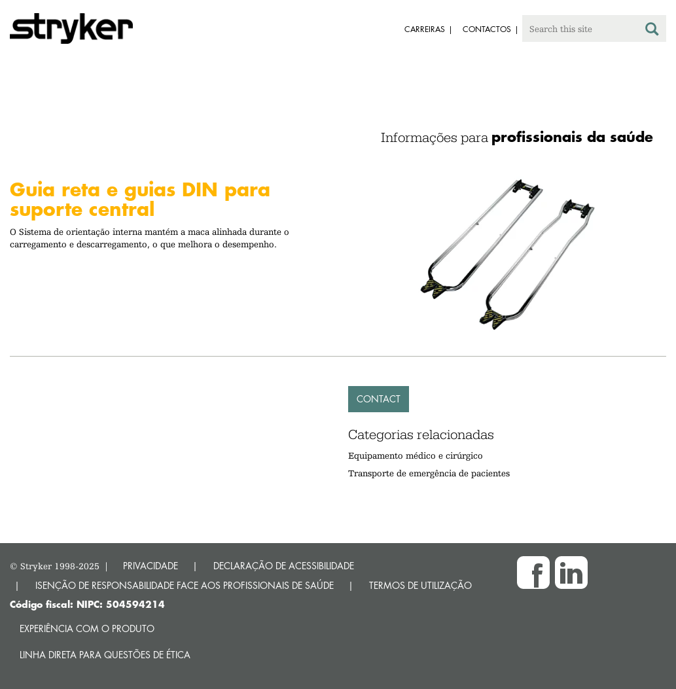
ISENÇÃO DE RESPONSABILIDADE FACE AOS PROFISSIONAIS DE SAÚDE (184, 585)
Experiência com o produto (87, 628)
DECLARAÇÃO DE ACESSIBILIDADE (283, 565)
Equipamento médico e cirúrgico (415, 455)
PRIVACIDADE (150, 565)
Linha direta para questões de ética (105, 654)
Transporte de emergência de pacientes (429, 473)
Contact (378, 399)
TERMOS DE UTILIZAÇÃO (420, 585)
